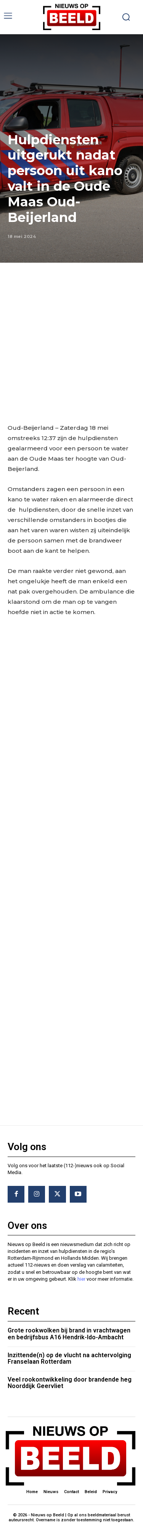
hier (81, 1279)
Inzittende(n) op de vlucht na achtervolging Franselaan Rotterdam (69, 1358)
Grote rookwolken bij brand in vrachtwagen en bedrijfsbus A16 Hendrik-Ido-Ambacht (69, 1334)
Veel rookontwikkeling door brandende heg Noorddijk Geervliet (70, 1383)
